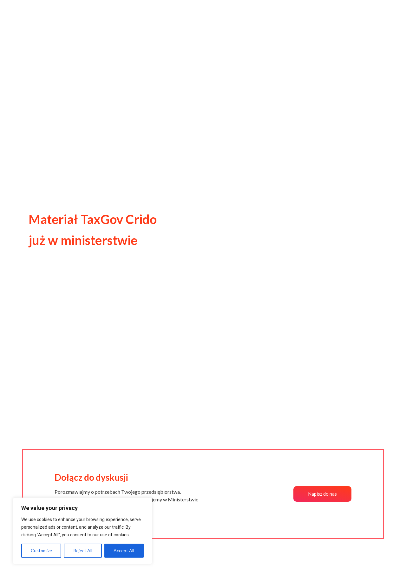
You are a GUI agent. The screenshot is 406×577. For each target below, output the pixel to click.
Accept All (124, 550)
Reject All (82, 550)
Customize (41, 550)
